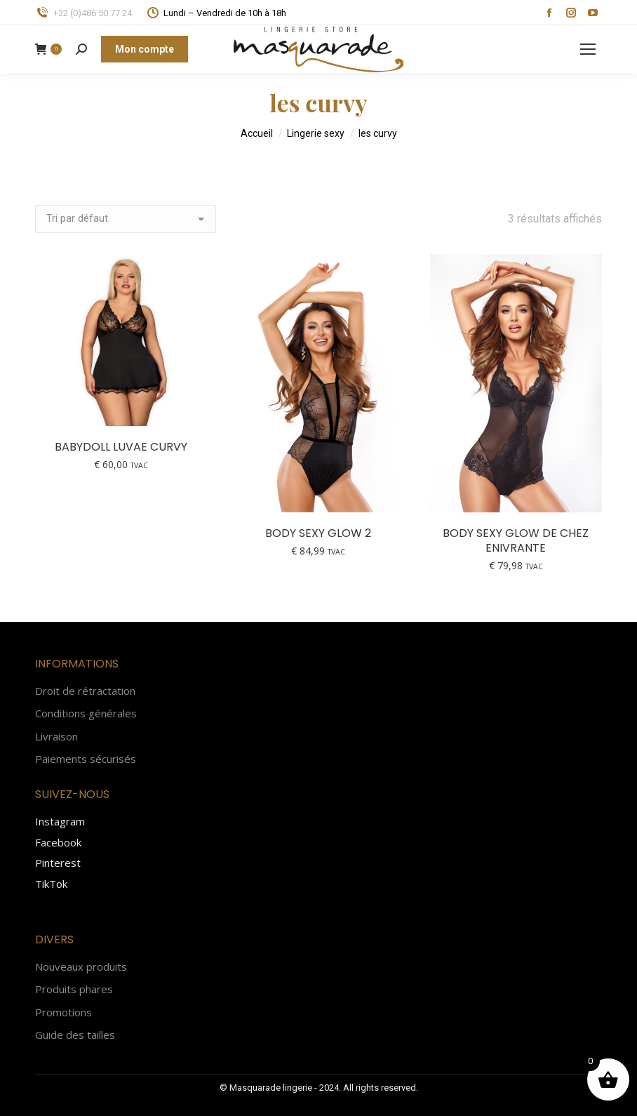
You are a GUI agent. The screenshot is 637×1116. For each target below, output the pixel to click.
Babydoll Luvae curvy (121, 447)
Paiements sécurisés (85, 759)
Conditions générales (86, 713)
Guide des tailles (75, 1035)
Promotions (63, 1012)
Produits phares (74, 989)
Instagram (60, 821)
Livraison (56, 736)
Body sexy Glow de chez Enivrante (516, 540)
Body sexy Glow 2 (318, 533)
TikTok (51, 884)
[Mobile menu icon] (588, 49)
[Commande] (125, 219)
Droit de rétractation (85, 691)
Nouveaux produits (81, 967)
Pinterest (58, 863)
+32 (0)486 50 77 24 (83, 13)
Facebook (58, 842)
